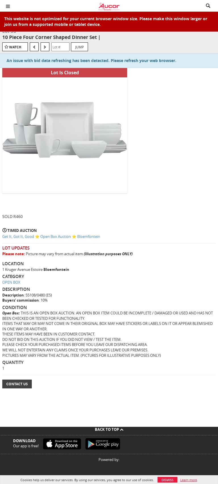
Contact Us (17, 384)
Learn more (188, 480)
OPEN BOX (11, 282)
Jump (79, 47)
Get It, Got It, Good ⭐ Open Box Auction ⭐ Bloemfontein (51, 236)
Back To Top (109, 429)
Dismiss (167, 480)
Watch (15, 47)
